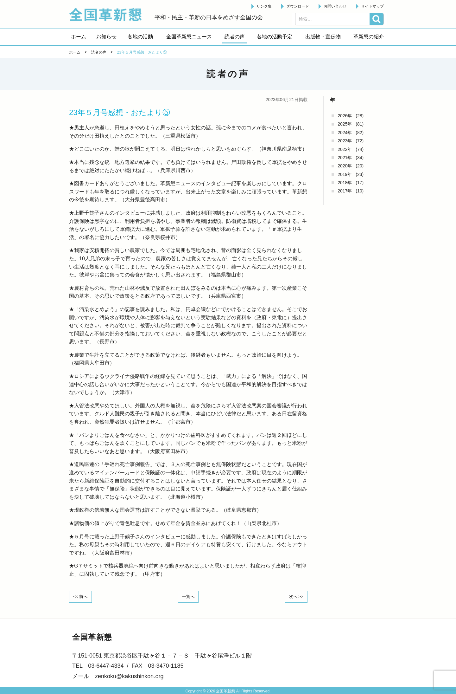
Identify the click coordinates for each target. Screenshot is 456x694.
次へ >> (294, 596)
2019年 (345, 174)
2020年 (345, 165)
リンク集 (264, 6)
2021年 (345, 157)
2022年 (345, 149)
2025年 (345, 123)
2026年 (345, 115)
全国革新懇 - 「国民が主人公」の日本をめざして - (108, 14)
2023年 (345, 140)
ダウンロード (297, 6)
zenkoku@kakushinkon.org (129, 675)
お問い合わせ (335, 6)
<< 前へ (82, 596)
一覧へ (188, 596)
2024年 (345, 132)
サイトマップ (372, 6)
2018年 (345, 182)
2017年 (345, 190)
